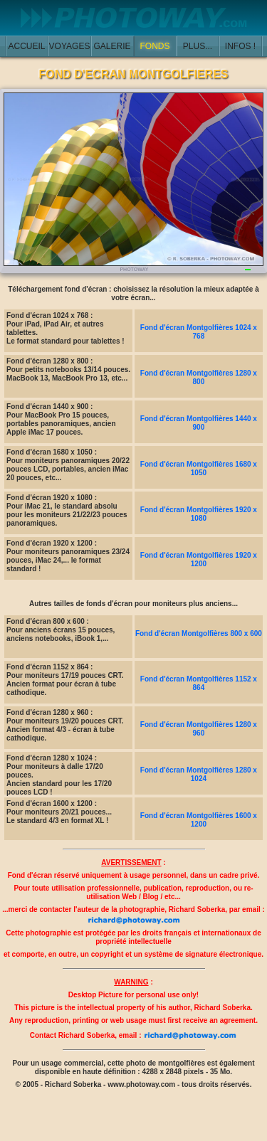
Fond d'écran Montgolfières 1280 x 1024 (198, 774)
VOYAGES (69, 46)
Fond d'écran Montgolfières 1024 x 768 (198, 332)
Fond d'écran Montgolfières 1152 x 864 (198, 683)
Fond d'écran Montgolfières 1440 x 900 (198, 423)
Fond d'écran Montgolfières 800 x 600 (198, 633)
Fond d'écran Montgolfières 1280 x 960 (198, 729)
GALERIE (111, 46)
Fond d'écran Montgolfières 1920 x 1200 (198, 559)
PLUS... (197, 46)
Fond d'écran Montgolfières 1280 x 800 (198, 377)
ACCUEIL (26, 46)
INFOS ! (240, 46)
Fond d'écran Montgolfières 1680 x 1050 (198, 468)
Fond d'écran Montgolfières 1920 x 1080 (198, 514)
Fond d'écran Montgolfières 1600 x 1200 (198, 820)
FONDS (155, 46)
